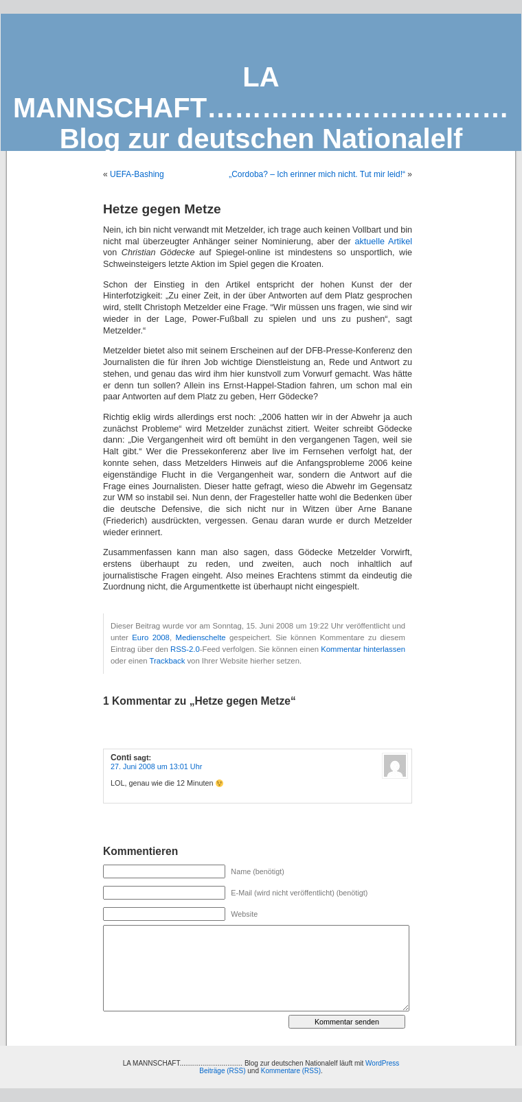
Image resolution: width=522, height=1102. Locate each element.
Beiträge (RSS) (222, 1071)
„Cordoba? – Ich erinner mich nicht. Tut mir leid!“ (317, 174)
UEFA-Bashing (137, 174)
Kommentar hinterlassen (363, 649)
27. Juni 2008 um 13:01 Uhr (156, 766)
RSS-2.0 (185, 649)
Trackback (167, 661)
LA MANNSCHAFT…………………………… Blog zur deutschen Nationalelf (261, 108)
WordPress (382, 1063)
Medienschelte (201, 637)
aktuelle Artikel (383, 241)
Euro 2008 (151, 637)
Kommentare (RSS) (291, 1071)
